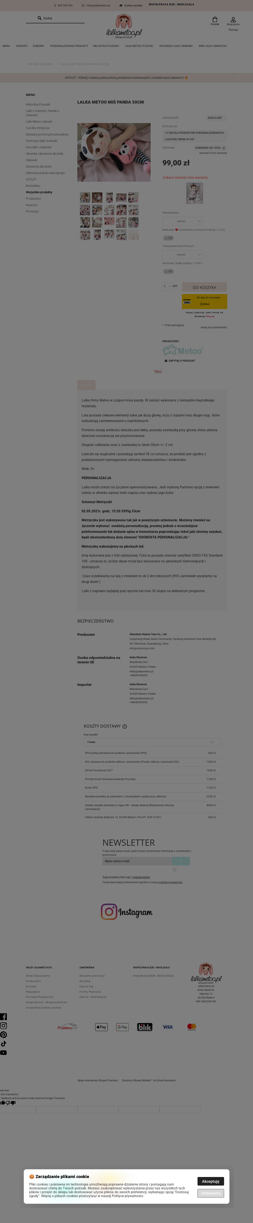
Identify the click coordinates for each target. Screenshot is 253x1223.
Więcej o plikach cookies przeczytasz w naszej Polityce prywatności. (92, 1196)
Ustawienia (210, 1193)
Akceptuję (210, 1181)
